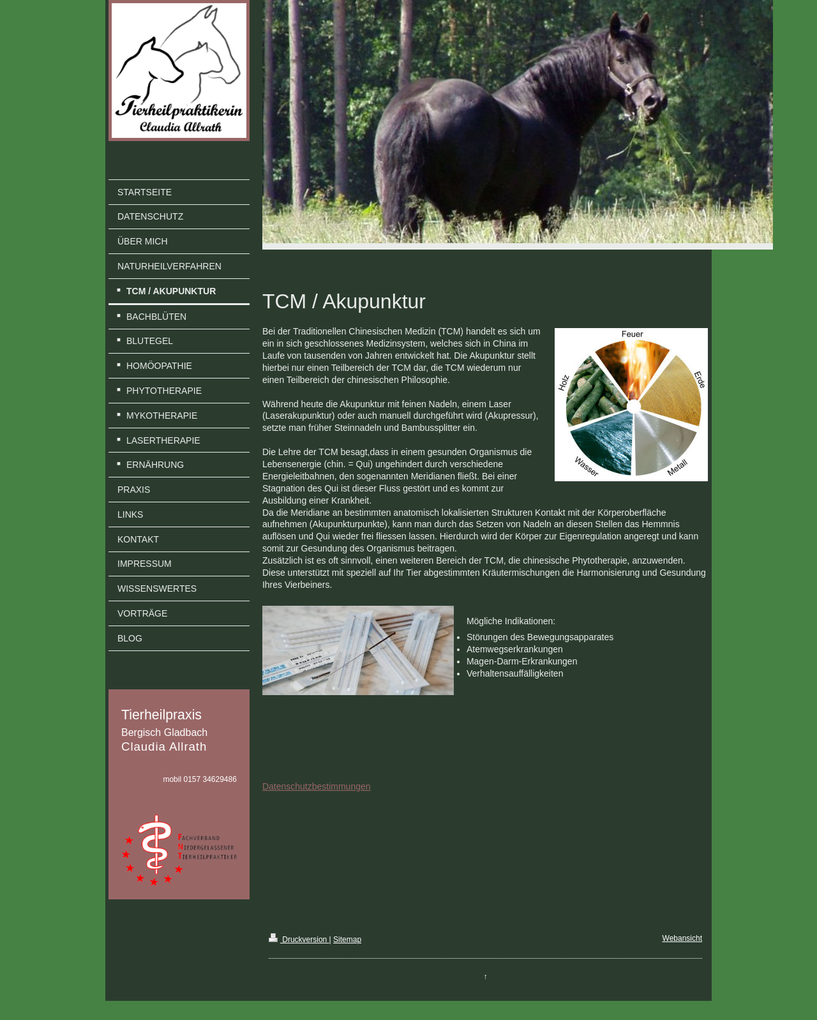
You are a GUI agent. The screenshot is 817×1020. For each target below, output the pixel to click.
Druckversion (299, 939)
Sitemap (347, 939)
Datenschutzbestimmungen (316, 786)
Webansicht (682, 938)
